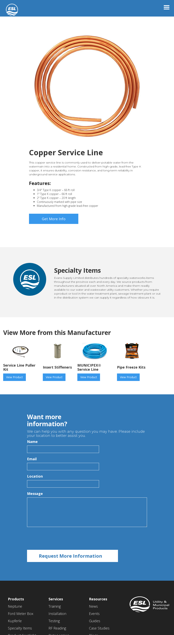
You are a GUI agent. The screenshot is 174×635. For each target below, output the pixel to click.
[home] (9, 8)
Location (35, 476)
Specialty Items (20, 628)
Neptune (15, 606)
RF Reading (57, 628)
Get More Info (53, 218)
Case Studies (99, 628)
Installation (57, 613)
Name (32, 442)
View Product (14, 377)
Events (94, 613)
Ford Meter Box (20, 613)
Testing (54, 620)
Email (32, 459)
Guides (94, 620)
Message (35, 493)
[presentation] (57, 538)
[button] (166, 7)
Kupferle (15, 620)
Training (55, 606)
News (93, 606)
